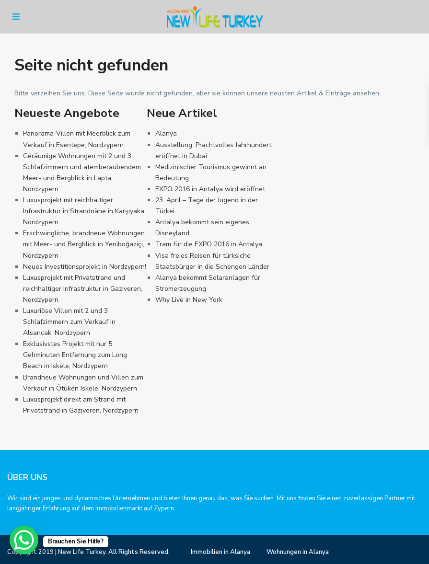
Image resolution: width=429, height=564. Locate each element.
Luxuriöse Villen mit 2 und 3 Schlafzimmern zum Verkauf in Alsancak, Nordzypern (69, 321)
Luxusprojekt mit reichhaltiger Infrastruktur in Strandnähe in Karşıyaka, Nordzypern (84, 211)
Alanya (166, 133)
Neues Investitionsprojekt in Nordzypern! (84, 266)
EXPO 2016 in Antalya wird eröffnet (210, 189)
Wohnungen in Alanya (298, 552)
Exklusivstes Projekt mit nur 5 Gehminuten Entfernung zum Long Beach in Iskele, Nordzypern (75, 354)
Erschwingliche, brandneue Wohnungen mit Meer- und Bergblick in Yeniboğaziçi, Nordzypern (84, 244)
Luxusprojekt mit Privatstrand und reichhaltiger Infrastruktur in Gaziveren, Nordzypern (82, 288)
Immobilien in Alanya (220, 552)
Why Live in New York (188, 299)
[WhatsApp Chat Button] (24, 540)
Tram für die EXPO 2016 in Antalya (208, 244)
